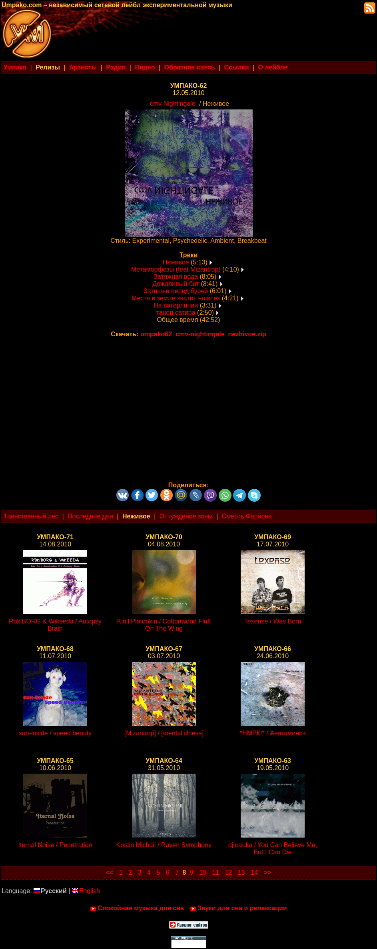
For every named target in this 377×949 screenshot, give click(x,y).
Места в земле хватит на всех (176, 298)
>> (267, 872)
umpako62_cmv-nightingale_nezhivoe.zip (203, 334)
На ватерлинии (176, 305)
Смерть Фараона (247, 516)
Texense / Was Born (272, 621)
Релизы (48, 67)
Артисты (83, 67)
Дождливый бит (175, 283)
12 (228, 872)
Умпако (15, 67)
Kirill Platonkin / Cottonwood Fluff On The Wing (164, 625)
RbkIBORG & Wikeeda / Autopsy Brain (55, 625)
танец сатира (175, 312)
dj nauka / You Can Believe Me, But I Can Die (272, 849)
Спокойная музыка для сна (137, 908)
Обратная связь (189, 67)
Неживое (176, 262)
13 (241, 872)
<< (110, 872)
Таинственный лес (31, 516)
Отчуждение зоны (186, 516)
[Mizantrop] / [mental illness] (163, 733)
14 (254, 872)
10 (202, 872)
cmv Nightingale (172, 103)
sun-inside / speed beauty (55, 733)
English (86, 890)
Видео (145, 67)
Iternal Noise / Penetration (55, 845)
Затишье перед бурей (176, 291)
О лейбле (273, 67)
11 (215, 872)
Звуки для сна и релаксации (238, 908)
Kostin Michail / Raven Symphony (163, 845)
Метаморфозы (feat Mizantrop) (176, 269)
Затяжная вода (176, 276)
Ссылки (236, 67)
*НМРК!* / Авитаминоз (272, 733)
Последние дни (90, 516)
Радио (116, 67)
